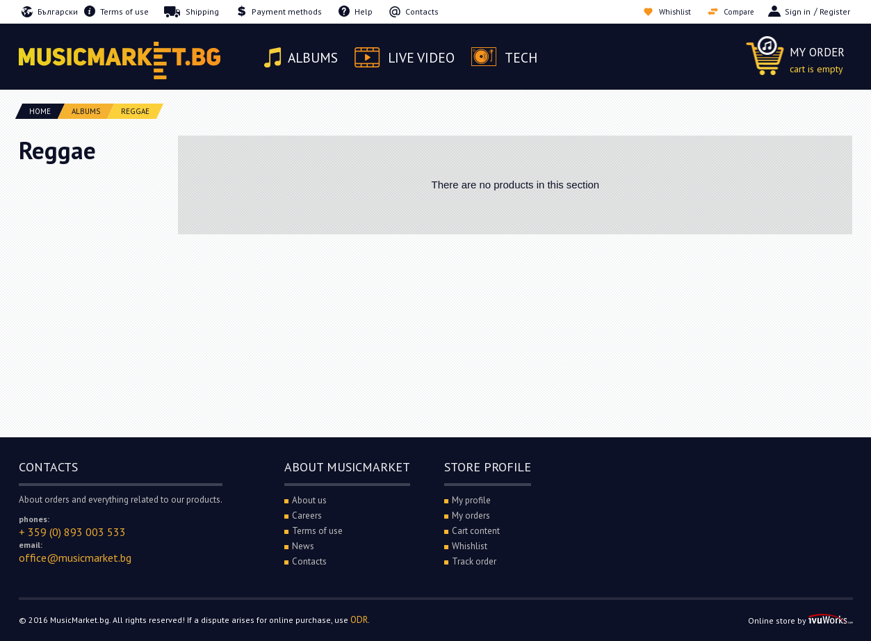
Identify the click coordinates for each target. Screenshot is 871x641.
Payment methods (287, 11)
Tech (527, 58)
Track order (474, 561)
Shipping (202, 11)
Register (835, 11)
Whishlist (669, 11)
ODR (359, 620)
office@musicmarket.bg (75, 558)
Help (364, 11)
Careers (307, 515)
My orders (471, 515)
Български (58, 11)
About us (309, 500)
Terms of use (124, 11)
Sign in (798, 11)
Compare (736, 11)
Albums (314, 58)
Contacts (422, 11)
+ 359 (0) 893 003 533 (72, 532)
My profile (471, 500)
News (303, 546)
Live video (425, 58)
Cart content (476, 531)
